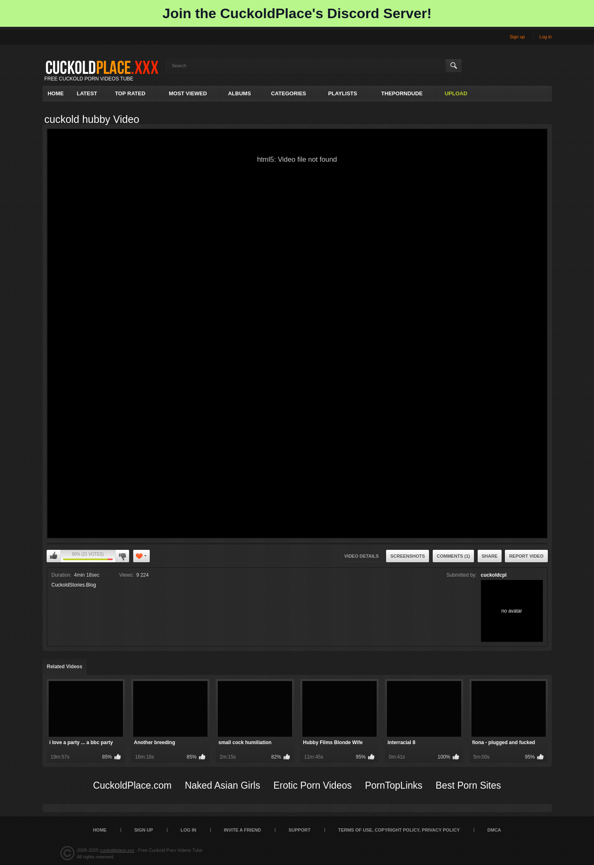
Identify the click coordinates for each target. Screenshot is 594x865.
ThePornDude (401, 93)
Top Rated (130, 93)
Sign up (517, 36)
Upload (456, 93)
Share (490, 556)
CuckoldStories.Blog (74, 585)
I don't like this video (122, 556)
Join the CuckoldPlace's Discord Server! (297, 13)
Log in (546, 36)
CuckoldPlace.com (132, 785)
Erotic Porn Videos (312, 785)
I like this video (54, 556)
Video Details (361, 556)
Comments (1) (453, 556)
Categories (288, 93)
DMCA (494, 829)
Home (55, 93)
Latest (87, 93)
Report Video (526, 556)
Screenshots (407, 556)
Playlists (342, 93)
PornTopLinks (393, 785)
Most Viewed (188, 93)
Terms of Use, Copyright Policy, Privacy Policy (399, 829)
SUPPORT (299, 829)
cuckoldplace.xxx (117, 850)
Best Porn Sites (468, 785)
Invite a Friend (242, 829)
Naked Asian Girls (222, 785)
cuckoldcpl (494, 575)
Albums (239, 93)
